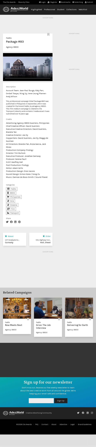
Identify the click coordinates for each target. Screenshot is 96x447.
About (54, 424)
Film (11, 209)
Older (46, 236)
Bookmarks (64, 2)
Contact (45, 424)
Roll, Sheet (45, 242)
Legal (72, 424)
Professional (49, 9)
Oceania (12, 205)
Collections (71, 9)
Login (42, 2)
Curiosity (9, 242)
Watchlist (83, 9)
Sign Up (60, 400)
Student (60, 9)
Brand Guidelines (85, 424)
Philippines (13, 197)
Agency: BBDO (10, 330)
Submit (89, 2)
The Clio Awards (9, 2)
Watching (77, 2)
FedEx (9, 38)
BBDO (15, 47)
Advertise (63, 424)
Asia (10, 201)
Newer (9, 236)
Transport (13, 213)
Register (52, 2)
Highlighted (36, 9)
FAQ (36, 424)
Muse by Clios (23, 2)
